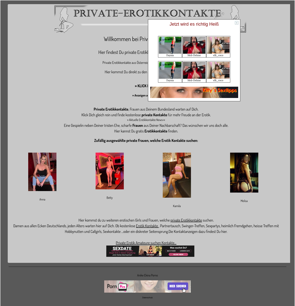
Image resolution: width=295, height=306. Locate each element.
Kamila (177, 206)
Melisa (244, 201)
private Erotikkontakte (186, 220)
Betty (110, 198)
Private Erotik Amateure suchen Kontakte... (146, 242)
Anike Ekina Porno (147, 275)
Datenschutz (147, 298)
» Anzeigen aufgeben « (146, 95)
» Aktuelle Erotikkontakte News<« (146, 120)
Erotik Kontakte (147, 225)
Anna (42, 199)
